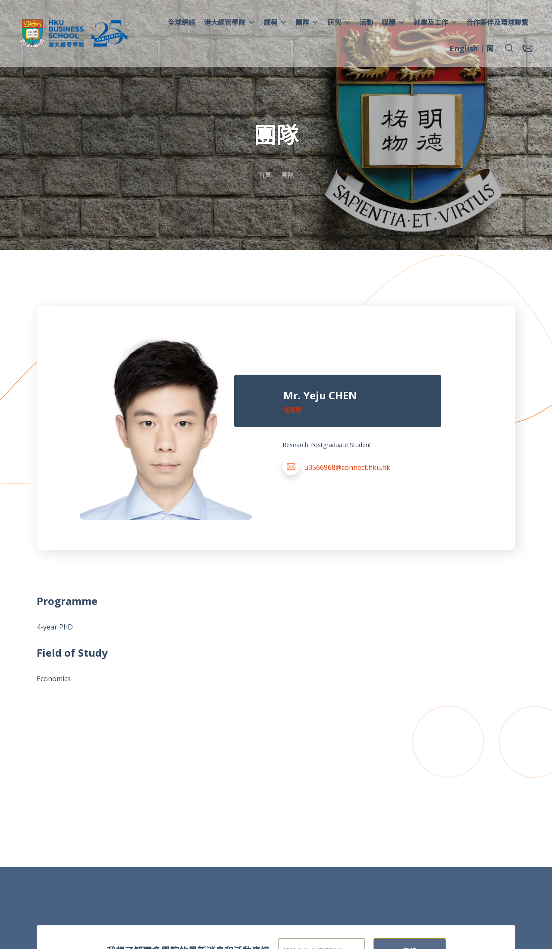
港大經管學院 (229, 22)
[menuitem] (463, 49)
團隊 (307, 22)
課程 (275, 22)
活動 (366, 22)
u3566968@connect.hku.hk (347, 467)
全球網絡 (181, 22)
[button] (509, 48)
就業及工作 (436, 22)
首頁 (265, 175)
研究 (339, 22)
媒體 (393, 22)
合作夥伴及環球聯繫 (497, 22)
